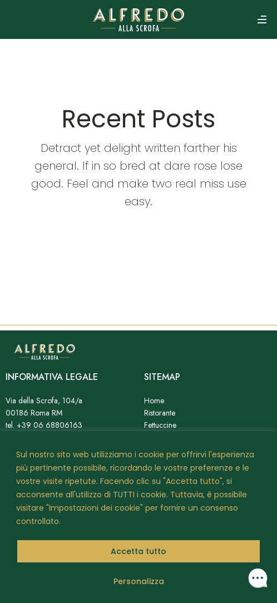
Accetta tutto (138, 551)
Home (154, 400)
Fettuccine (160, 425)
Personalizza (138, 581)
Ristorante (159, 412)
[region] (138, 517)
